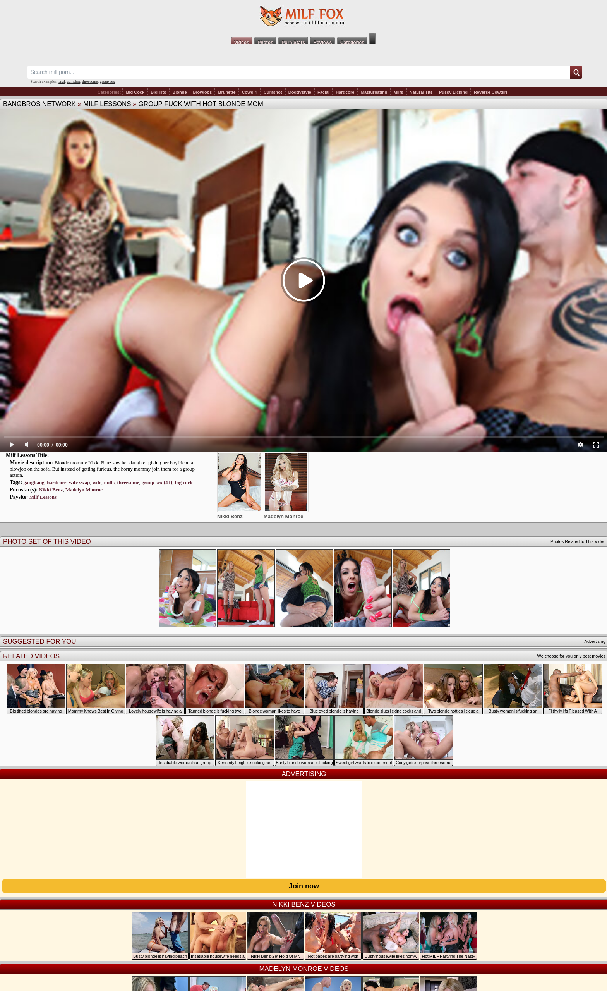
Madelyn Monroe (84, 490)
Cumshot (273, 92)
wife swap (79, 482)
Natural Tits (421, 92)
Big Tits (158, 92)
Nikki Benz (51, 490)
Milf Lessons (107, 104)
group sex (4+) (157, 482)
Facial (323, 92)
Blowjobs (202, 92)
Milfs (398, 92)
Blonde (179, 92)
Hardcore (345, 92)
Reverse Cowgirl (490, 92)
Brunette (226, 92)
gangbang (33, 482)
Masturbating (373, 92)
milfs (109, 482)
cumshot (73, 81)
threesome (90, 81)
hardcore (56, 482)
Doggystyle (299, 92)
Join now (304, 886)
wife (97, 482)
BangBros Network (39, 104)
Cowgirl (249, 92)
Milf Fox (303, 16)
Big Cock (135, 92)
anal (61, 81)
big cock (184, 482)
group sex (107, 81)
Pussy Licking (453, 92)
